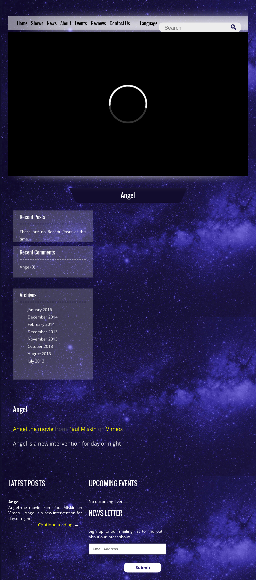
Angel (14, 502)
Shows (37, 23)
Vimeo (114, 429)
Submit (143, 567)
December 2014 (43, 317)
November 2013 (43, 339)
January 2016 (40, 310)
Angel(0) (27, 267)
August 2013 (39, 354)
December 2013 (43, 332)
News (52, 23)
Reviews (98, 23)
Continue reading (55, 525)
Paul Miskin (82, 429)
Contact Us (120, 23)
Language (148, 23)
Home (22, 23)
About (65, 23)
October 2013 (40, 346)
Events (81, 23)
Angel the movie (33, 429)
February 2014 (41, 324)
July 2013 (36, 361)
